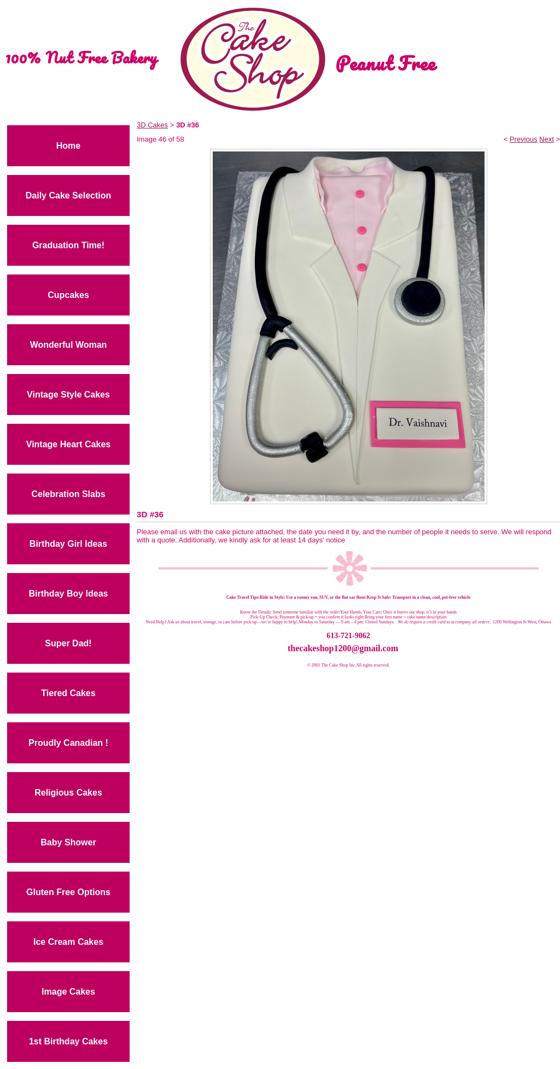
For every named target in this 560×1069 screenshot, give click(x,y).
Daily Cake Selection (69, 195)
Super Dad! (68, 643)
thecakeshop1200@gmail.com (343, 648)
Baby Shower (68, 842)
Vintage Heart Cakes (68, 444)
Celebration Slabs (68, 494)
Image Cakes (68, 991)
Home (68, 145)
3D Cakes (152, 125)
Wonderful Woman (68, 344)
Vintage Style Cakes (68, 394)
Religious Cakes (68, 792)
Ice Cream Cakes (68, 942)
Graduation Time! (68, 245)
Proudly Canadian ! (68, 742)
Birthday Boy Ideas (68, 593)
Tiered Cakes (68, 693)
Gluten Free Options (68, 892)
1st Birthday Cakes (68, 1041)
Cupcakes (68, 295)
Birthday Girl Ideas (68, 543)
